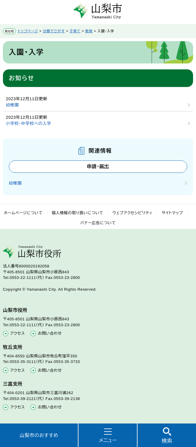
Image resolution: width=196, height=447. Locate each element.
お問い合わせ (50, 333)
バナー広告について (98, 223)
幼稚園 (12, 105)
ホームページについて (23, 213)
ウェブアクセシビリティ (133, 213)
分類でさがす (54, 31)
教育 (89, 31)
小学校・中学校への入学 (28, 123)
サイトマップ (172, 213)
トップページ (28, 31)
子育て (75, 31)
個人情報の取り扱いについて (77, 213)
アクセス (17, 333)
